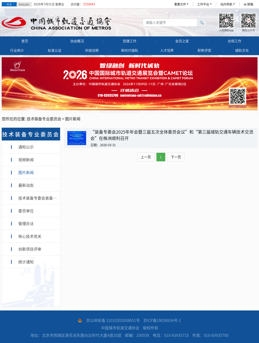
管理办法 (26, 224)
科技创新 (92, 50)
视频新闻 (26, 160)
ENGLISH (24, 4)
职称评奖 (204, 50)
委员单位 (26, 211)
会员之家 (182, 41)
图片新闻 (26, 172)
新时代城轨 (129, 50)
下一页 (176, 157)
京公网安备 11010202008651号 (113, 320)
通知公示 (26, 147)
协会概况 (77, 41)
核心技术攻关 (29, 236)
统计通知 (26, 262)
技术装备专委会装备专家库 (41, 198)
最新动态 (26, 185)
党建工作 (129, 41)
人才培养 (167, 50)
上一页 (146, 157)
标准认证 (54, 50)
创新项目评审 (29, 249)
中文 (9, 4)
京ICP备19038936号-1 (162, 320)
